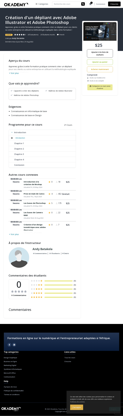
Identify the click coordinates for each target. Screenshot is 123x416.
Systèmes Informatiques (13, 369)
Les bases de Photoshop (35, 203)
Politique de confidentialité (14, 391)
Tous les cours (69, 358)
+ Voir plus (14, 73)
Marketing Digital (10, 365)
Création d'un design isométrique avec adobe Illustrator (35, 227)
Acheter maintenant (100, 69)
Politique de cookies (77, 401)
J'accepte (77, 407)
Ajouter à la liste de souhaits (99, 53)
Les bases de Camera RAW (33, 214)
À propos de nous (10, 387)
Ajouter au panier (100, 62)
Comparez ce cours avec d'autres (100, 87)
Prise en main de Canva (34, 194)
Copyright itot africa (62, 411)
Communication (9, 377)
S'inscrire (114, 4)
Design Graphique (10, 358)
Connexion (100, 4)
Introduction (20, 138)
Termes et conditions (12, 395)
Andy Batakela (18, 38)
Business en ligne (10, 361)
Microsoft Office (10, 373)
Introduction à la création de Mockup (33, 183)
